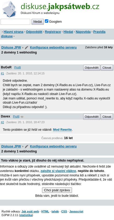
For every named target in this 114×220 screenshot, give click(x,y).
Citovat (107, 67)
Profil (17, 67)
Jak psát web (30, 211)
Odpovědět (34, 32)
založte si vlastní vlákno (58, 171)
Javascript (76, 211)
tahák (55, 211)
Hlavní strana (13, 32)
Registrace (53, 32)
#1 (2, 73)
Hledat (68, 32)
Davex (5, 116)
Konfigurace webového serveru (53, 47)
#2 (2, 122)
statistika (26, 215)
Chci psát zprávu (57, 190)
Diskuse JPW (11, 47)
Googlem (53, 21)
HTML (45, 211)
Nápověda (83, 32)
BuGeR (6, 67)
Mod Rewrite (62, 130)
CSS (64, 211)
